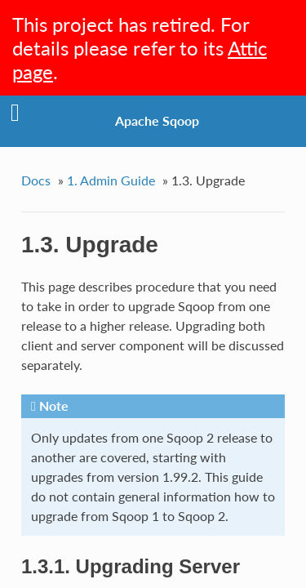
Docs (36, 180)
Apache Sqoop (157, 120)
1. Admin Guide (111, 180)
